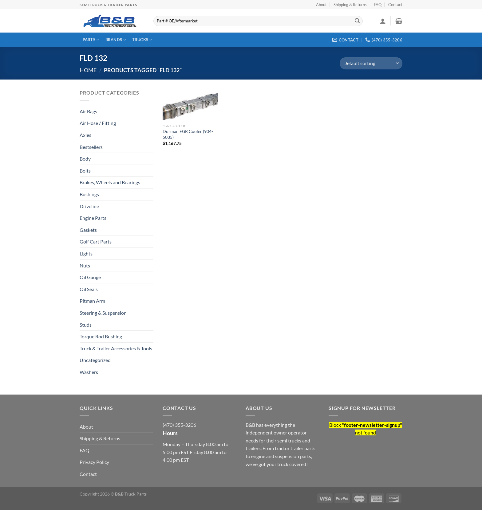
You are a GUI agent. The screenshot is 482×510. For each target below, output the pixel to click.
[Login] (383, 21)
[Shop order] (371, 63)
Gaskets (88, 230)
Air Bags (88, 111)
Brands (115, 40)
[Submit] (357, 21)
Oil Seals (89, 289)
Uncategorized (95, 360)
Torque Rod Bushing (101, 336)
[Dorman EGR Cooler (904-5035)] (190, 105)
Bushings (89, 194)
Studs (86, 325)
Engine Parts (93, 218)
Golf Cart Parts (96, 241)
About (321, 4)
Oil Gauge (90, 277)
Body (85, 159)
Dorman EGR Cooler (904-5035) (188, 134)
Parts (91, 40)
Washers (89, 372)
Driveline (89, 206)
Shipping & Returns (350, 4)
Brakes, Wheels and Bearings (110, 182)
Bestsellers (91, 147)
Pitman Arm (92, 301)
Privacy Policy (94, 462)
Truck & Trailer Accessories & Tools (116, 348)
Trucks (142, 40)
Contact (395, 4)
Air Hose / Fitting (98, 123)
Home (88, 70)
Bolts (85, 170)
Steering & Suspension (103, 313)
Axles (85, 135)
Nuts (85, 265)
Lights (86, 253)
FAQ (377, 4)
